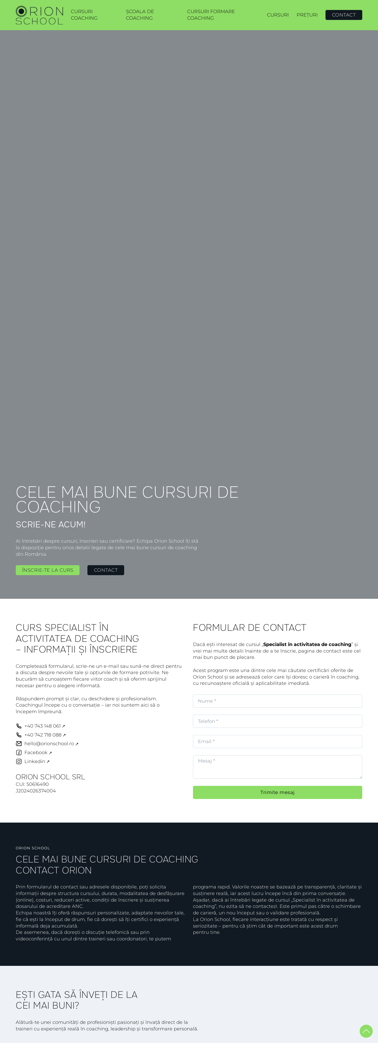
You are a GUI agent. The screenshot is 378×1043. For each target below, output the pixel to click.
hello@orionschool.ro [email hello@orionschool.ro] (49, 743)
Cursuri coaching (84, 15)
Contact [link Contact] (106, 570)
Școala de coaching (140, 15)
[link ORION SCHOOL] (39, 15)
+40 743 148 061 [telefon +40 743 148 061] (42, 726)
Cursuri (278, 15)
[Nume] (277, 701)
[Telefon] (277, 721)
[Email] (277, 741)
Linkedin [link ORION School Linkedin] (34, 761)
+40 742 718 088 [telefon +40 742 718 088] (42, 735)
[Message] (277, 767)
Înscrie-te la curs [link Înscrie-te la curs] (48, 570)
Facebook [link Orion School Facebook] (36, 752)
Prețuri (307, 15)
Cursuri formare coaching (211, 15)
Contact (344, 15)
